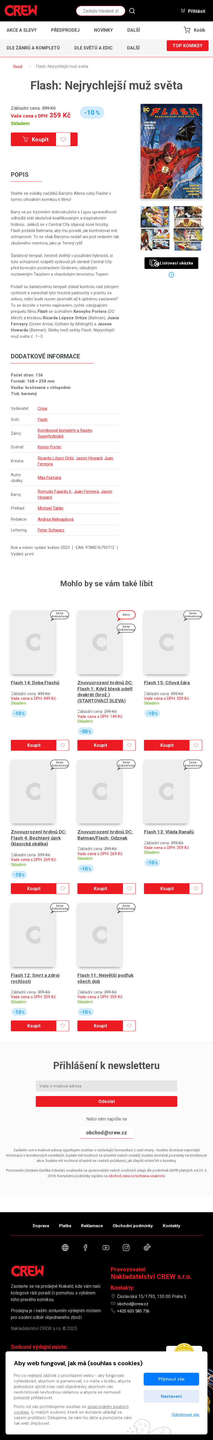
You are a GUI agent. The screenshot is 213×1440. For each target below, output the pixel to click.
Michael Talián (51, 508)
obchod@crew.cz (106, 1107)
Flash (43, 420)
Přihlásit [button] (193, 11)
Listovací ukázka (171, 263)
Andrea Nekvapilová (56, 519)
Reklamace (92, 1221)
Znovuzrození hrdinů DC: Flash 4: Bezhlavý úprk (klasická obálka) (39, 821)
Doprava (28, 1221)
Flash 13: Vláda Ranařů (170, 815)
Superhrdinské (51, 436)
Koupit (42, 139)
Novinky (103, 30)
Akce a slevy (22, 30)
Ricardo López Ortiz (57, 458)
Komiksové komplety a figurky (66, 430)
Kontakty (184, 1221)
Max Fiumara (50, 478)
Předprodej (65, 30)
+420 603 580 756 (135, 1311)
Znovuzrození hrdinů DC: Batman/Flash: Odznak (105, 818)
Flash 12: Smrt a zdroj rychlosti (36, 953)
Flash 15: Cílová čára (167, 674)
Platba (58, 1221)
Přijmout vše (171, 1379)
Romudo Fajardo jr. (56, 492)
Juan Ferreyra (51, 464)
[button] (135, 30)
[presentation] (207, 229)
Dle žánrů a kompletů (33, 48)
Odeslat (106, 1075)
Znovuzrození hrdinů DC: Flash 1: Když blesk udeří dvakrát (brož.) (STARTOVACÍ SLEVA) (105, 683)
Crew (43, 408)
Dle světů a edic (93, 48)
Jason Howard (90, 458)
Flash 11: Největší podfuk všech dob (106, 953)
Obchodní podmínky (139, 1221)
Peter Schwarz (52, 530)
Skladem (20, 123)
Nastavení (171, 1396)
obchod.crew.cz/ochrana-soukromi (136, 1150)
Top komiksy (187, 48)
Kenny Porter (50, 447)
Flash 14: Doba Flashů (35, 674)
